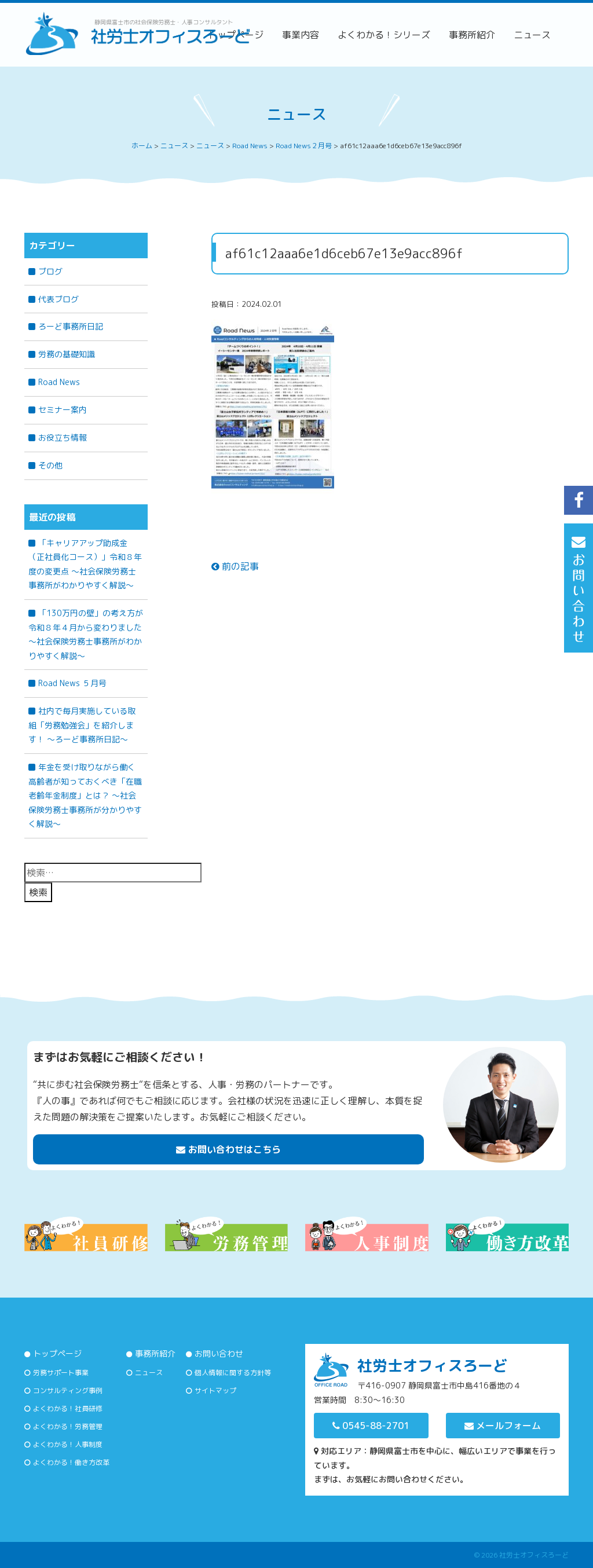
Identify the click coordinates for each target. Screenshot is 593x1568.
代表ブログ (58, 299)
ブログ (50, 271)
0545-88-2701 (370, 1425)
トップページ (57, 1353)
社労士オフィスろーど (534, 1555)
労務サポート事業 (61, 1373)
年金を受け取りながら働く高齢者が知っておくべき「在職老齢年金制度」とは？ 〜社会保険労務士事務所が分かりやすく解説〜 (85, 795)
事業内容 (300, 34)
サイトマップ (215, 1390)
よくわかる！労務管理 (68, 1426)
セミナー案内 (62, 409)
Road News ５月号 (72, 682)
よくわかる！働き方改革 (71, 1462)
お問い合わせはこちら (228, 1149)
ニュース (532, 34)
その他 (50, 465)
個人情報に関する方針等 (233, 1373)
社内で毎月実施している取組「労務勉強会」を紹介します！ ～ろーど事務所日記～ (82, 725)
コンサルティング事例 (68, 1390)
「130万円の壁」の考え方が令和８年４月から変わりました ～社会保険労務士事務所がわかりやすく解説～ (88, 634)
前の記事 (235, 566)
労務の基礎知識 (66, 354)
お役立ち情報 (62, 437)
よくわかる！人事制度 (68, 1444)
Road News (59, 381)
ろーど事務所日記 (70, 326)
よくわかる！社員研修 (68, 1408)
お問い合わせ (219, 1353)
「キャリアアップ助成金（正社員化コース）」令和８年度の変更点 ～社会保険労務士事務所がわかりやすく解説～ (85, 564)
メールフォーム (502, 1425)
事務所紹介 (472, 34)
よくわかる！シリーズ (384, 34)
